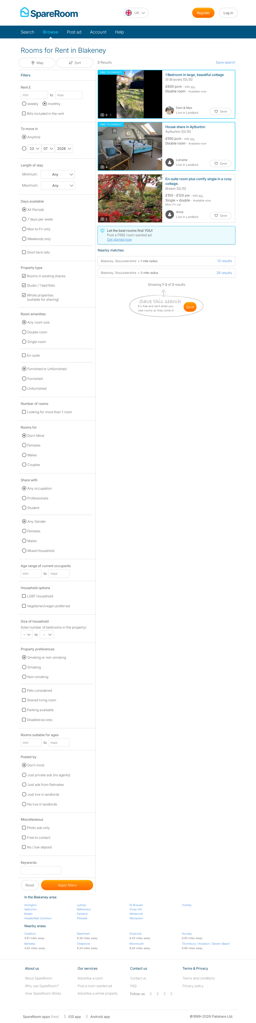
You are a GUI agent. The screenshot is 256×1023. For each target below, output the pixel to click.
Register (203, 13)
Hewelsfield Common (38, 918)
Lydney (81, 905)
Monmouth (136, 943)
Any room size (38, 322)
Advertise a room (90, 978)
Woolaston (136, 918)
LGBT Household (40, 596)
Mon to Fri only (38, 229)
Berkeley (29, 943)
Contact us (138, 978)
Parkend (82, 913)
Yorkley (186, 905)
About (38, 978)
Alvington (30, 905)
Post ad (74, 32)
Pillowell (82, 918)
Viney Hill (135, 909)
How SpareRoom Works (43, 993)
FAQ (133, 986)
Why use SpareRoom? (42, 986)
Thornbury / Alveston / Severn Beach (206, 943)
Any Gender (36, 521)
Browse (50, 32)
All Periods (35, 209)
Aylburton (30, 909)
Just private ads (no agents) (48, 775)
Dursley (187, 933)
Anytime (33, 137)
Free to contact (38, 837)
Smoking (34, 667)
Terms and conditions (198, 978)
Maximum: (30, 185)
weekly (32, 104)
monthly (54, 104)
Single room (36, 342)
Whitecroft (136, 913)
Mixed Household (40, 551)
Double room (37, 332)
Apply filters (67, 885)
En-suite (33, 355)
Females (33, 445)
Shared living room (41, 700)
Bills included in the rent (45, 113)
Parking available (40, 710)
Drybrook (135, 933)
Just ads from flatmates (45, 784)
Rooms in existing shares (46, 276)
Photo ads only (38, 828)
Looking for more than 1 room (49, 412)
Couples (33, 465)
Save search (225, 62)
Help (119, 32)
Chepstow (83, 943)
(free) (41, 1016)
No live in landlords (42, 804)
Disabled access (39, 720)
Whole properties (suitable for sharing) (43, 297)
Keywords (29, 863)
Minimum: (30, 174)
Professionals (37, 498)
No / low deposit (39, 847)
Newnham (83, 933)
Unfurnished (36, 388)
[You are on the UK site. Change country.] (136, 13)
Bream (28, 913)
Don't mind (35, 765)
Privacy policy (193, 986)
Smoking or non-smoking (46, 657)
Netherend (84, 909)
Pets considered (39, 690)
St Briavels (136, 905)
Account (98, 32)
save (190, 307)
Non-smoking (37, 677)
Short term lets (38, 252)
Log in (228, 13)
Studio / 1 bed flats (41, 285)
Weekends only (39, 239)
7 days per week (40, 219)
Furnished (35, 379)
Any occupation (39, 488)
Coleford (29, 933)
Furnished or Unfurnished (46, 369)
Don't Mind (35, 435)
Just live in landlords (43, 794)
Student (33, 508)
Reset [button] (29, 885)
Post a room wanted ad (95, 986)
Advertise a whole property (98, 993)
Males (32, 455)
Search (27, 32)
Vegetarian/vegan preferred (48, 606)
